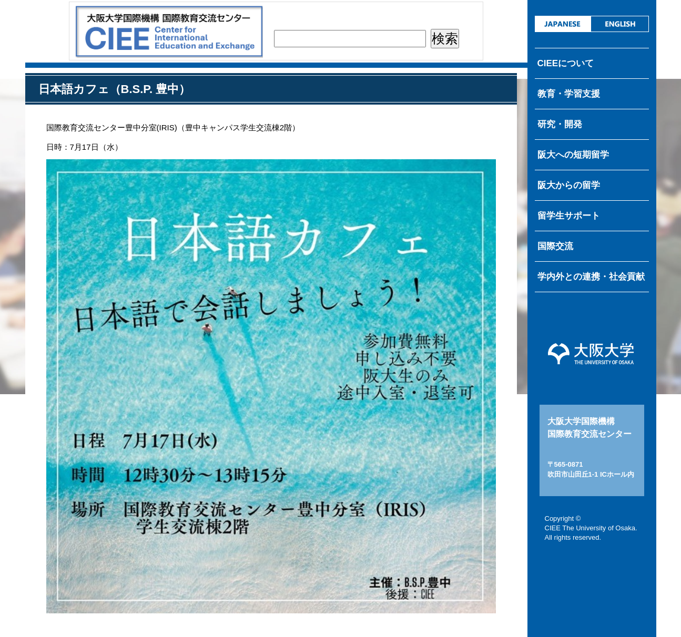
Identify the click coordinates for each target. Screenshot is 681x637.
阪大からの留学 (568, 185)
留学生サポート (568, 216)
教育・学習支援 (568, 94)
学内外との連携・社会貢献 (591, 277)
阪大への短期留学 (573, 155)
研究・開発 (559, 124)
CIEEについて (565, 63)
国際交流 (555, 246)
